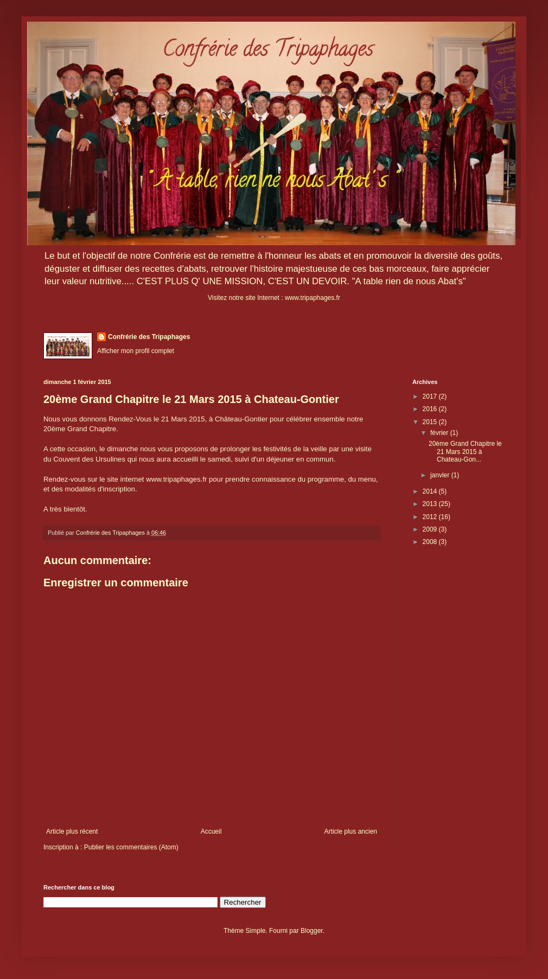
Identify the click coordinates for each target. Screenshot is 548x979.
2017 (431, 396)
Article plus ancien (350, 831)
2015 (431, 422)
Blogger (312, 931)
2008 (431, 542)
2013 (431, 504)
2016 (431, 409)
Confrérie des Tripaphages (149, 337)
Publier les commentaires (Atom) (131, 847)
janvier (440, 475)
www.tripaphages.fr (312, 298)
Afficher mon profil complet (135, 351)
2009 (431, 529)
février (440, 433)
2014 (431, 491)
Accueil (211, 831)
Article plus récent (72, 831)
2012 (431, 517)
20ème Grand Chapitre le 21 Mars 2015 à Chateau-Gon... (465, 451)
